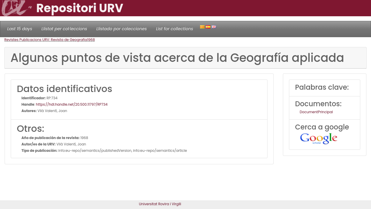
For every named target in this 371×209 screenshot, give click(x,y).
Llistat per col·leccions (64, 29)
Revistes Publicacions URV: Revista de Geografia (45, 39)
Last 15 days (19, 29)
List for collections (174, 29)
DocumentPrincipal (316, 111)
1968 (91, 39)
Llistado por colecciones (122, 29)
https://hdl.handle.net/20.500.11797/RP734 (72, 104)
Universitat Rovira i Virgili (160, 203)
